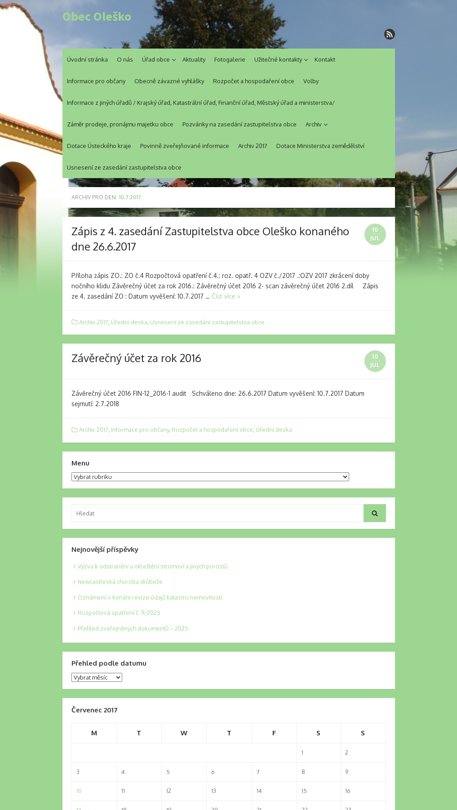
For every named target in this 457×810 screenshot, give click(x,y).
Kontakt (325, 59)
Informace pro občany (96, 81)
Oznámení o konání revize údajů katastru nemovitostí (150, 597)
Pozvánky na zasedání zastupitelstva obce (239, 124)
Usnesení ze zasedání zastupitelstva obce (124, 167)
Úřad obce (156, 59)
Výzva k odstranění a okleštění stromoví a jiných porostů (152, 566)
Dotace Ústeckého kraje (99, 145)
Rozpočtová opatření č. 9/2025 (119, 612)
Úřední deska (129, 322)
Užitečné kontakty (278, 59)
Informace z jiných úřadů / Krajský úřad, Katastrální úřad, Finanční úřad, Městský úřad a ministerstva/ (201, 102)
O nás (125, 59)
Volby (311, 81)
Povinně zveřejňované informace (184, 145)
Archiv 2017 (252, 145)
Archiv (314, 124)
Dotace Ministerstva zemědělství (320, 145)
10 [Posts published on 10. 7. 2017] (79, 790)
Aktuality (193, 59)
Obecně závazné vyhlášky (169, 81)
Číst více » (226, 296)
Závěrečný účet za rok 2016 (136, 358)
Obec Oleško (96, 16)
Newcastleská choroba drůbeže (120, 581)
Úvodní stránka (87, 59)
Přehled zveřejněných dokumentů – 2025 (133, 628)
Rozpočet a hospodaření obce (253, 81)
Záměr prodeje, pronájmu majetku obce (120, 124)
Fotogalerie (229, 59)
